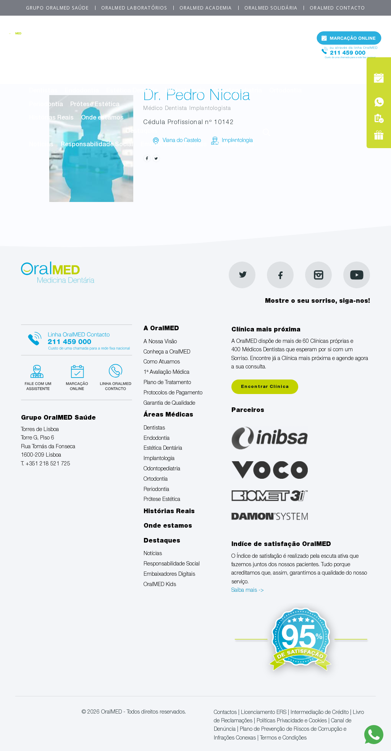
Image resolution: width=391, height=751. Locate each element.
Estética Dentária (132, 91)
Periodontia (46, 105)
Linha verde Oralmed (119, 380)
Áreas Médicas (170, 78)
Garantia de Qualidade (215, 64)
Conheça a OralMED (108, 51)
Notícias (41, 145)
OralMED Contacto (337, 8)
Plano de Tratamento (60, 64)
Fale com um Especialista (40, 380)
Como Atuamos (168, 51)
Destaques (142, 132)
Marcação (349, 39)
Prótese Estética (95, 105)
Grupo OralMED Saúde (57, 8)
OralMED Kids (234, 145)
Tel (349, 56)
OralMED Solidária (270, 8)
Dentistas (43, 91)
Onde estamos (102, 118)
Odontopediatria (237, 91)
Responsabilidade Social (97, 145)
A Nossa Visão (50, 51)
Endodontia (82, 91)
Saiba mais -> (247, 590)
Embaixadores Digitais (174, 145)
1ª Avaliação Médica (228, 51)
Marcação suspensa (80, 380)
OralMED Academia (205, 8)
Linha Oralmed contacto (80, 340)
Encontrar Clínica (265, 387)
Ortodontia (285, 91)
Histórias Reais (51, 118)
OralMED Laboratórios (134, 8)
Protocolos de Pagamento (136, 64)
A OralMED (170, 38)
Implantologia (185, 91)
